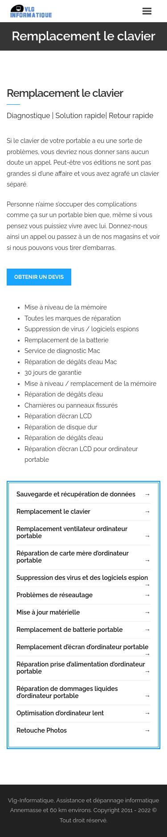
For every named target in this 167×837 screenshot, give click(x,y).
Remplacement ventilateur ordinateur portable (71, 532)
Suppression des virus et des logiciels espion (82, 577)
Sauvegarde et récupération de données (75, 494)
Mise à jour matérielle (48, 612)
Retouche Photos (41, 730)
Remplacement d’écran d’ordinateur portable (82, 647)
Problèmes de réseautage (54, 595)
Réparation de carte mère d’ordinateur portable (72, 557)
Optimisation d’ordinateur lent (60, 713)
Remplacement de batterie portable (69, 629)
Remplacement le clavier (53, 511)
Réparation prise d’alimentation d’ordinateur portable (80, 668)
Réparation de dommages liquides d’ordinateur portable (67, 692)
